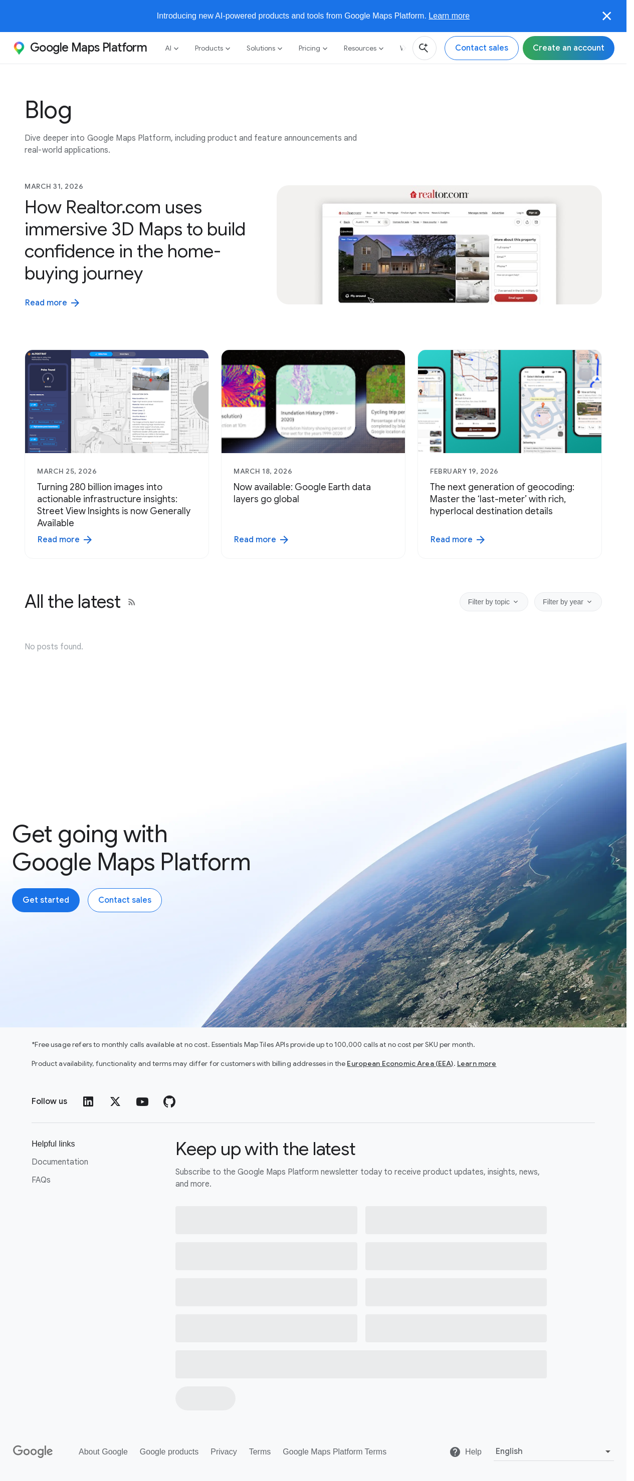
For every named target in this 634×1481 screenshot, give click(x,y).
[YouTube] (142, 1101)
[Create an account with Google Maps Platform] (46, 900)
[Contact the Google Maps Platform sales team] (482, 48)
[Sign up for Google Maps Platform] (568, 48)
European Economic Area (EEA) (400, 1063)
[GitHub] (169, 1101)
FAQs (41, 1180)
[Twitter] (115, 1101)
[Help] (465, 1452)
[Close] (606, 16)
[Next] (400, 48)
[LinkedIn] (88, 1101)
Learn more (449, 16)
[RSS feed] (132, 602)
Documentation (60, 1162)
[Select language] (554, 1451)
